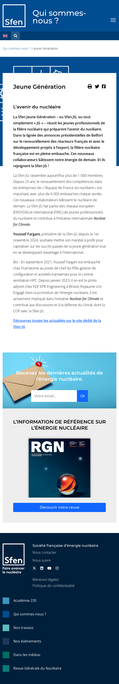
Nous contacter (44, 552)
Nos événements (27, 641)
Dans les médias (26, 654)
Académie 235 (24, 600)
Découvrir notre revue (59, 507)
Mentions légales (45, 579)
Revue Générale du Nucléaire (37, 668)
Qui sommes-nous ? (59, 16)
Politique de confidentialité (53, 585)
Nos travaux (23, 627)
